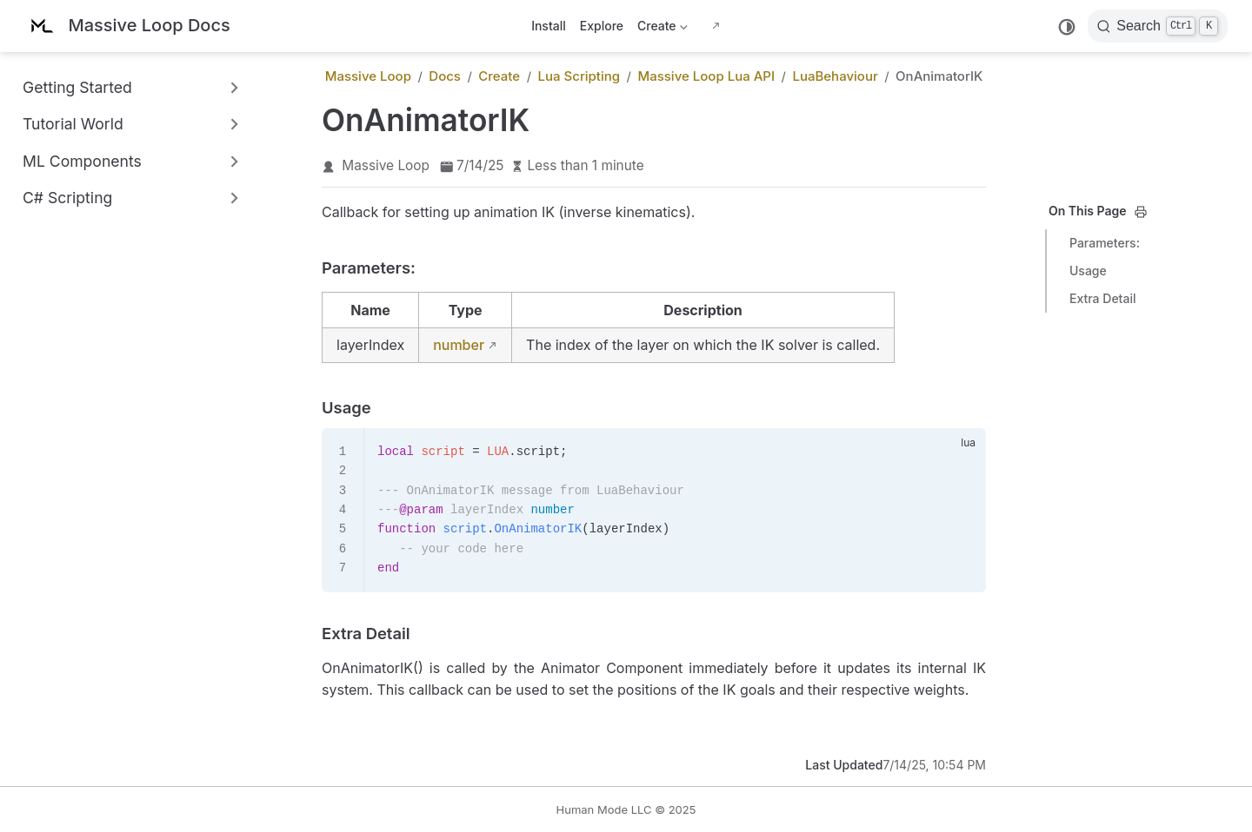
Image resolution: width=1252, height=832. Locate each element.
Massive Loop (386, 165)
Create (662, 29)
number (458, 344)
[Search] (1158, 26)
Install (548, 25)
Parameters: (1104, 242)
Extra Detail (1102, 298)
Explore (601, 25)
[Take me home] (127, 26)
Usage (1088, 270)
